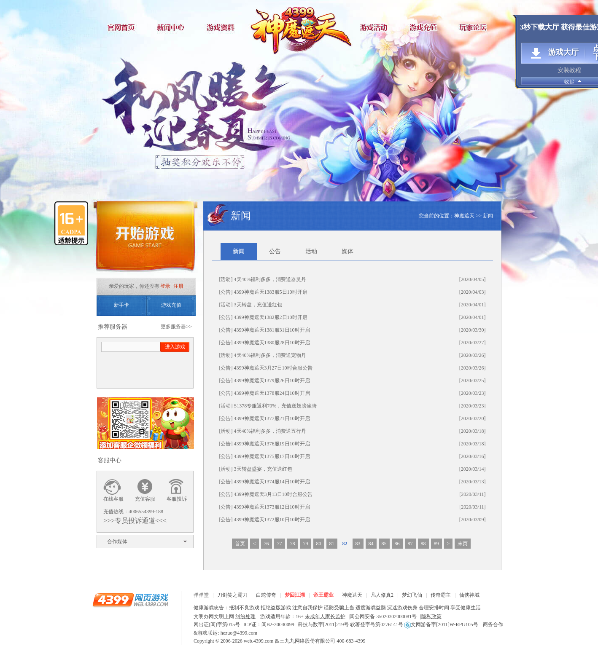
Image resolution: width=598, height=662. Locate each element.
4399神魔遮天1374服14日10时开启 (272, 482)
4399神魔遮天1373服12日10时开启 (272, 507)
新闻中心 (172, 27)
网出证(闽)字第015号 (217, 624)
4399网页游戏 (130, 599)
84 (371, 544)
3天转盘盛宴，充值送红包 (263, 469)
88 (423, 544)
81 (331, 544)
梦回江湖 (295, 595)
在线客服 (113, 499)
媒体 (347, 251)
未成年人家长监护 (325, 616)
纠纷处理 (245, 616)
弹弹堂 (201, 595)
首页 (240, 544)
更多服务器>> (176, 327)
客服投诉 (177, 499)
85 (384, 544)
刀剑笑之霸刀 (232, 595)
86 (397, 544)
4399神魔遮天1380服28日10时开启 (272, 343)
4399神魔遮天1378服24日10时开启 (272, 393)
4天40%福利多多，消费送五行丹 (270, 431)
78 (292, 544)
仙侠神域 (469, 595)
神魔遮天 (299, 27)
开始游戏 (145, 239)
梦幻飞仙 (412, 595)
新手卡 (121, 305)
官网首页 (122, 27)
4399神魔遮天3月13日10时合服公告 (273, 494)
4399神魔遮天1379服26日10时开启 (272, 380)
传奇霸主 (441, 595)
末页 (463, 544)
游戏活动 (375, 27)
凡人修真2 (382, 595)
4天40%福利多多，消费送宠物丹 (270, 355)
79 (305, 544)
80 (318, 544)
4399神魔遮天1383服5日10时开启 (270, 292)
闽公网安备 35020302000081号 (383, 616)
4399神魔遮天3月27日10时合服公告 (273, 368)
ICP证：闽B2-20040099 (268, 624)
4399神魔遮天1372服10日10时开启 (272, 520)
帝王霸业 (323, 595)
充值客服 (145, 499)
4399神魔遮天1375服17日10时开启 (272, 456)
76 (266, 544)
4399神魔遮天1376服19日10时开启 (272, 444)
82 (344, 544)
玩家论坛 (476, 27)
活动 (311, 251)
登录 (165, 286)
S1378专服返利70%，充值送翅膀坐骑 (275, 406)
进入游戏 (175, 347)
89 (436, 544)
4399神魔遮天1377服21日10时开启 (272, 418)
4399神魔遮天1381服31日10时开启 (272, 330)
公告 (275, 251)
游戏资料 (223, 27)
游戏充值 (425, 27)
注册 (178, 286)
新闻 (488, 216)
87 (410, 544)
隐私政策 (431, 616)
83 (358, 544)
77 (279, 544)
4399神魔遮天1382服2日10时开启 (270, 317)
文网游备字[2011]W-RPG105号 (441, 624)
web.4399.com (259, 641)
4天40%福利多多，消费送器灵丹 (270, 279)
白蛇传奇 (266, 595)
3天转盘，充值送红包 (258, 305)
